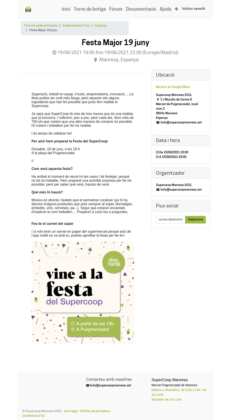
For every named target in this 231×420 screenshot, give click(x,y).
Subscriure (195, 219)
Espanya (101, 25)
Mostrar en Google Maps (173, 87)
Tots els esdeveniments (41, 25)
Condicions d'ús (33, 416)
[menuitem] (66, 9)
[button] (176, 9)
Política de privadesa (95, 411)
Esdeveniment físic (76, 25)
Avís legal (71, 411)
